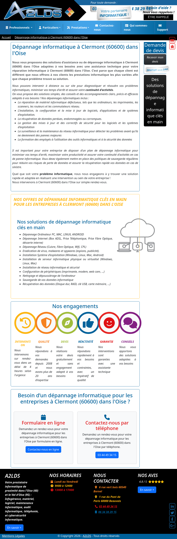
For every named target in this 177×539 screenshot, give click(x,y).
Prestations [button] (76, 27)
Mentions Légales (13, 536)
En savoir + (14, 528)
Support (162, 28)
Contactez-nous (104, 28)
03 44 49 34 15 (107, 455)
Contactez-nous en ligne (43, 449)
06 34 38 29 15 (105, 512)
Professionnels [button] (17, 27)
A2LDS (87, 536)
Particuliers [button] (48, 27)
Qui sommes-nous (136, 28)
